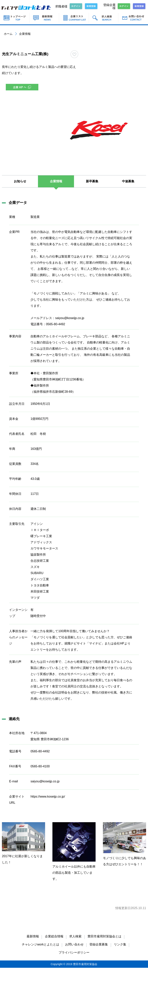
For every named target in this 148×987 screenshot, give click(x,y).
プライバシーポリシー (74, 952)
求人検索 (75, 936)
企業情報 (56, 181)
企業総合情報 (54, 936)
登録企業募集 (98, 944)
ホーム (8, 33)
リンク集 (120, 944)
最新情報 (33, 936)
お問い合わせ (74, 944)
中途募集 (128, 181)
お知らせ (20, 181)
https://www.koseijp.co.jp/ (47, 796)
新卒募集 (92, 181)
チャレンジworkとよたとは (40, 944)
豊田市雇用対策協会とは (104, 936)
